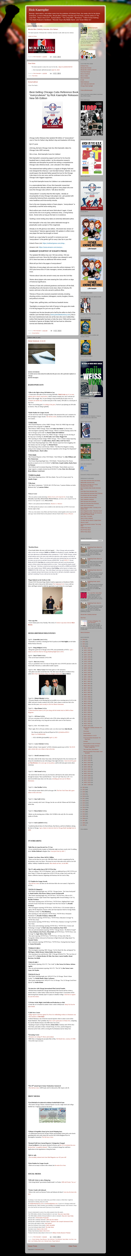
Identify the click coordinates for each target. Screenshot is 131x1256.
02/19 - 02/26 (87, 769)
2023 (83, 646)
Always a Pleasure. (68, 513)
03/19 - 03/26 (87, 760)
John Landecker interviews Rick (89, 497)
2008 (83, 818)
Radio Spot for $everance (87, 505)
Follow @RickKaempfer (87, 90)
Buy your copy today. (68, 1216)
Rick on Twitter (84, 75)
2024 (83, 644)
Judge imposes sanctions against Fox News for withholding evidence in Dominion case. (52, 1014)
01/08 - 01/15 (87, 782)
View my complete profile (87, 45)
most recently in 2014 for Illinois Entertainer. (52, 704)
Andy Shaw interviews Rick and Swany (90, 480)
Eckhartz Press (84, 65)
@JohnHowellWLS (64, 732)
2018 (83, 796)
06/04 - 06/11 (87, 708)
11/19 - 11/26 (87, 661)
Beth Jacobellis (50, 1225)
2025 (83, 641)
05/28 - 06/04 (87, 710)
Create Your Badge (84, 470)
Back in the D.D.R (42, 1229)
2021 (83, 789)
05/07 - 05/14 (87, 716)
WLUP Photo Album (86, 529)
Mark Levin (41, 1241)
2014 (83, 805)
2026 (83, 639)
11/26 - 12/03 (87, 659)
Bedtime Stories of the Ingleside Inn (56, 497)
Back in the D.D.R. (44, 1231)
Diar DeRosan (51, 1239)
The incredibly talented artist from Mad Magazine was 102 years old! (47, 1157)
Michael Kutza (48, 1241)
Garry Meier (65, 1239)
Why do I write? (84, 522)
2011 (83, 811)
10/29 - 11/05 (87, 668)
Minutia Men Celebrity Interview (88, 69)
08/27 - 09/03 (87, 688)
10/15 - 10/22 (87, 672)
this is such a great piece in (59, 1020)
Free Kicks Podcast (85, 71)
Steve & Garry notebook (87, 518)
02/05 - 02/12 (87, 773)
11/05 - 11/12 (87, 665)
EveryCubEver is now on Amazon (92, 743)
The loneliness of (37, 1016)
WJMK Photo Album (86, 527)
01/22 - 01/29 (87, 778)
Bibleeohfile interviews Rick (87, 482)
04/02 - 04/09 (87, 755)
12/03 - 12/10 (87, 657)
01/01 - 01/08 (87, 784)
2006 (83, 822)
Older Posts (73, 1246)
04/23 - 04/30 (87, 721)
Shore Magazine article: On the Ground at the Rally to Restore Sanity (91, 513)
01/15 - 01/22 (87, 780)
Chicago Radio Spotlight (87, 86)
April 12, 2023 (53, 737)
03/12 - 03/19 (87, 762)
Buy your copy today (63, 1214)
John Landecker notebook (87, 499)
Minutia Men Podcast (86, 67)
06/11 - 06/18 (87, 705)
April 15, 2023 (56, 70)
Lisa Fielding (34, 1241)
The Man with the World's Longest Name (91, 520)
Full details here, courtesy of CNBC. (66, 1039)
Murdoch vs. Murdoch (56, 503)
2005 (83, 825)
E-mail (82, 80)
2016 (83, 800)
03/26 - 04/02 (87, 758)
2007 (83, 820)
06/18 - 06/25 (87, 703)
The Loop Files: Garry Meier (95, 593)
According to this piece (49, 404)
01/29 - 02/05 (87, 775)
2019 (83, 794)
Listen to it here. (32, 36)
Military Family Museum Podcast (61, 1233)
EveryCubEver (33, 82)
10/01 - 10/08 (87, 676)
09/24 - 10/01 (87, 679)
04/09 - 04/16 (87, 725)
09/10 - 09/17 (87, 683)
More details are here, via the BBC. (59, 863)
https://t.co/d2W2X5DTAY (66, 67)
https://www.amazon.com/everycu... (51, 247)
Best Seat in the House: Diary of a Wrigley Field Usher (47, 673)
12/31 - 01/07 (87, 648)
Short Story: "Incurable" (86, 516)
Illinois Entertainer (85, 78)
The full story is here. (48, 1137)
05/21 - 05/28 (87, 712)
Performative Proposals (42, 1217)
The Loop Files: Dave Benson (91, 749)
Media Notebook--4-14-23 (36, 341)
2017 (83, 798)
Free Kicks (31, 63)
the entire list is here (60, 1165)
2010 (83, 814)
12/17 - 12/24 (87, 652)
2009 (83, 816)
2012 (83, 809)
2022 (83, 787)
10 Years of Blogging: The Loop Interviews (94, 621)
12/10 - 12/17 (87, 654)
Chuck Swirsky (35, 1239)
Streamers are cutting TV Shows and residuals (41, 1037)
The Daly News (49, 1227)
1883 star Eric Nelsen (52, 1219)
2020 (83, 791)
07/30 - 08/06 (87, 696)
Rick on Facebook (85, 73)
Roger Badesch (56, 1241)
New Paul (83, 617)
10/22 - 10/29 (87, 670)
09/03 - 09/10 (87, 685)
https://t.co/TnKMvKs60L (38, 734)
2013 (83, 807)
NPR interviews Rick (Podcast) (88, 501)
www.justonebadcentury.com (60, 314)
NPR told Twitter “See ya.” (69, 1182)
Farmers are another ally (35, 400)
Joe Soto (71, 1239)
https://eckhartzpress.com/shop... (54, 243)
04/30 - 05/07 (87, 719)
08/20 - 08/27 (87, 690)
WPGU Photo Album (86, 531)
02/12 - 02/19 (87, 771)
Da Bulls (86, 741)
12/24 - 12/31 (87, 650)
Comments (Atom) (39, 1249)
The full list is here (51, 416)
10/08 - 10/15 (87, 674)
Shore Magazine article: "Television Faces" (91, 511)
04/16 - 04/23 (87, 723)
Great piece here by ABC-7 (58, 851)
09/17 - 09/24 (87, 681)
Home (53, 1246)
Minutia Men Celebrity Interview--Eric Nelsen (43, 29)
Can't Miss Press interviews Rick (89, 491)
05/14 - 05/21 (87, 714)
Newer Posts (32, 1246)
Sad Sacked (48, 1223)
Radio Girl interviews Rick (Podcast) (90, 503)
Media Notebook (85, 82)
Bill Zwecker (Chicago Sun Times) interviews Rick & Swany (89, 485)
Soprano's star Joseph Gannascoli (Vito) (62, 1221)
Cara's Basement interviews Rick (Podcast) (91, 493)
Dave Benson (43, 1239)
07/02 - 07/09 (87, 699)
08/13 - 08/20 (87, 692)
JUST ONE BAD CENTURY (88, 84)
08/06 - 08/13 (87, 694)
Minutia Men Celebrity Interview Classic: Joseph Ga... (91, 746)
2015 (83, 803)
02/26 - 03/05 (87, 766)
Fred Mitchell (58, 1239)
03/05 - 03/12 (87, 764)
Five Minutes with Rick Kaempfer (89, 495)
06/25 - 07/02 (87, 701)
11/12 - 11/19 (87, 663)
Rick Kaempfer (39, 10)
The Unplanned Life (58, 584)
